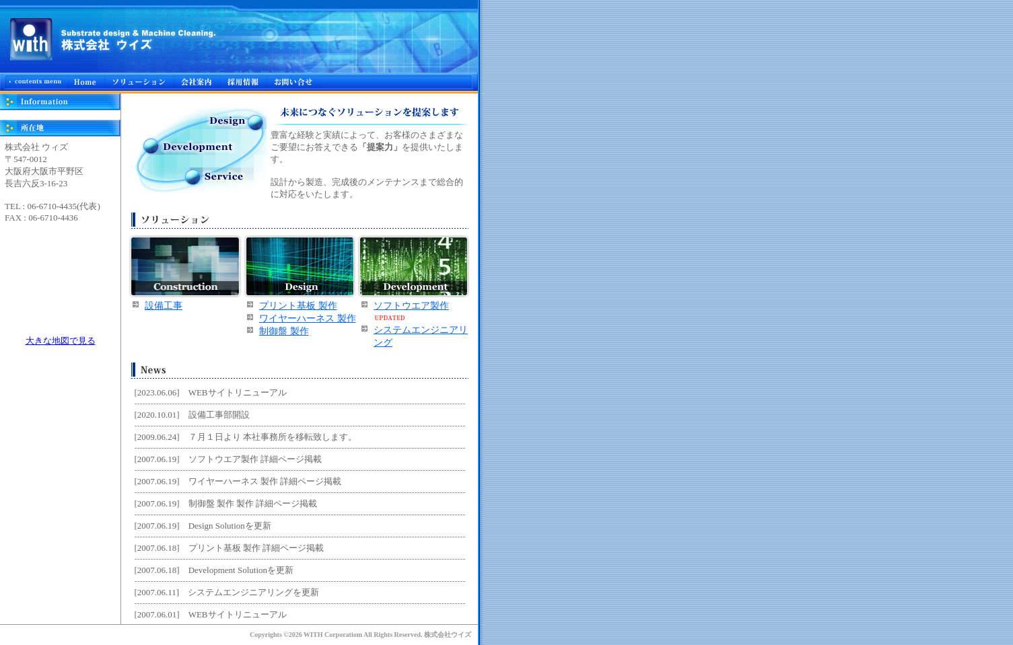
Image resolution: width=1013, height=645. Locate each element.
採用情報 (243, 81)
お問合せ (293, 81)
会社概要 (196, 81)
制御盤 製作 (284, 331)
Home (85, 81)
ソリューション (138, 81)
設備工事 (163, 305)
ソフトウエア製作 (411, 305)
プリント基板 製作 (298, 305)
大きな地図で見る (61, 341)
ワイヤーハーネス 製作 (307, 318)
